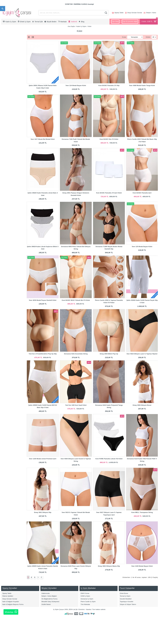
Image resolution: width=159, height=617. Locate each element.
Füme (6, 122)
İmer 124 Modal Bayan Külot (76, 85)
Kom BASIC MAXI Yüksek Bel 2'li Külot (76, 300)
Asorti (6, 100)
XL (5, 67)
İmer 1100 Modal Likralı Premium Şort (42, 459)
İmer (5, 145)
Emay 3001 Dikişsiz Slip (42, 512)
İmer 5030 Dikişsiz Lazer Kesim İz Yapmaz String (76, 460)
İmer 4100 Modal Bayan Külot (142, 566)
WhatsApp (11, 611)
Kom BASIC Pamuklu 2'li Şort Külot (109, 193)
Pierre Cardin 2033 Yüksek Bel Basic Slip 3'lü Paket (142, 140)
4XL (5, 78)
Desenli (6, 115)
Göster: (148, 37)
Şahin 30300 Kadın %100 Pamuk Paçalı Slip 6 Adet (142, 301)
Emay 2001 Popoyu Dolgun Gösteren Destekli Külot (76, 194)
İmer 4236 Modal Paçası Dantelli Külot (42, 300)
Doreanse (7, 137)
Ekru (5, 119)
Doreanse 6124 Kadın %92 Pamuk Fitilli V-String (142, 460)
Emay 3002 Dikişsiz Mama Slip (109, 566)
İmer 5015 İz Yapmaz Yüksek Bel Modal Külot (76, 514)
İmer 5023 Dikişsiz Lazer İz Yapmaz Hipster (142, 354)
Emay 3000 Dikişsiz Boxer (142, 405)
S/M (5, 85)
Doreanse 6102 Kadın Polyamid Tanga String (109, 406)
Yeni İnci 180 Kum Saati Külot (75, 405)
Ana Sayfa (71, 26)
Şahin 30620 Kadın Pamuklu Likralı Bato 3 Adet (43, 194)
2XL (5, 70)
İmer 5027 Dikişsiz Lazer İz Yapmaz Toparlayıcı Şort (109, 514)
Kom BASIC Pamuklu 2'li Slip (108, 85)
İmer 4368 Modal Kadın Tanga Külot (142, 85)
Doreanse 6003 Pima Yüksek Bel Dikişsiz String (76, 248)
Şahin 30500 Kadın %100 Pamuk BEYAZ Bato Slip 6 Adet (42, 406)
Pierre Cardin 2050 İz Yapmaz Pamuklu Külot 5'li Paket (109, 301)
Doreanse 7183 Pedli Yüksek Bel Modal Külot (76, 140)
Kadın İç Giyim (81, 26)
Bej (5, 104)
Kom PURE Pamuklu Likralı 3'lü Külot (108, 459)
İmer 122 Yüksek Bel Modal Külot (43, 139)
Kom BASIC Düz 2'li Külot (109, 139)
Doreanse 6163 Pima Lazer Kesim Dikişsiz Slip (76, 567)
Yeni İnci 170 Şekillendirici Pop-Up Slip (43, 354)
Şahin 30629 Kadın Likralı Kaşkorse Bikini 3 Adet (42, 248)
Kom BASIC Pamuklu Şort (142, 193)
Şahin (6, 156)
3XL (5, 74)
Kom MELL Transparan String (142, 512)
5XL (5, 82)
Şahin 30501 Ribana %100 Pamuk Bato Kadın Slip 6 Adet (43, 87)
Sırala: (124, 37)
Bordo (6, 111)
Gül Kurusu (8, 126)
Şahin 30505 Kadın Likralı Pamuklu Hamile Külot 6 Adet (42, 567)
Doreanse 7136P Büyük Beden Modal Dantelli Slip (109, 248)
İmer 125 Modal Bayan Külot (142, 246)
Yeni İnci (7, 160)
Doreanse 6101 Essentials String (76, 354)
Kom (5, 148)
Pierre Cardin (8, 152)
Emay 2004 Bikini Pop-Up (109, 354)
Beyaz (6, 107)
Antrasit (6, 96)
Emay (6, 141)
